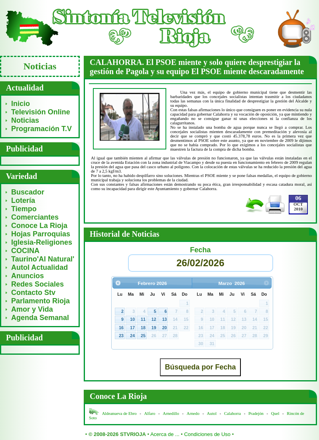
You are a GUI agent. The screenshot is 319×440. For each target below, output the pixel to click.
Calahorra (232, 413)
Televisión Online (40, 112)
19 (154, 327)
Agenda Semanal (40, 318)
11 (143, 319)
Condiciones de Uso (207, 434)
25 (143, 335)
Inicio (20, 104)
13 (164, 319)
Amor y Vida (32, 309)
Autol (212, 413)
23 (121, 335)
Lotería (23, 200)
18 (143, 327)
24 (132, 335)
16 (121, 327)
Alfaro (150, 413)
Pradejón (256, 413)
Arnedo (193, 413)
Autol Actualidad (39, 267)
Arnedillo (171, 413)
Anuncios (27, 276)
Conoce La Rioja (39, 226)
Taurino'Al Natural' (42, 259)
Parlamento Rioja (40, 301)
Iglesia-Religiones (41, 242)
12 (154, 319)
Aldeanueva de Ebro (119, 413)
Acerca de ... (164, 434)
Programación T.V (41, 129)
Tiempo (24, 209)
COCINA (25, 251)
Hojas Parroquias (40, 234)
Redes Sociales (37, 284)
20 (164, 327)
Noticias (25, 120)
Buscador (27, 192)
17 (132, 327)
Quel (275, 413)
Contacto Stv (33, 293)
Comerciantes (35, 217)
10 (132, 319)
